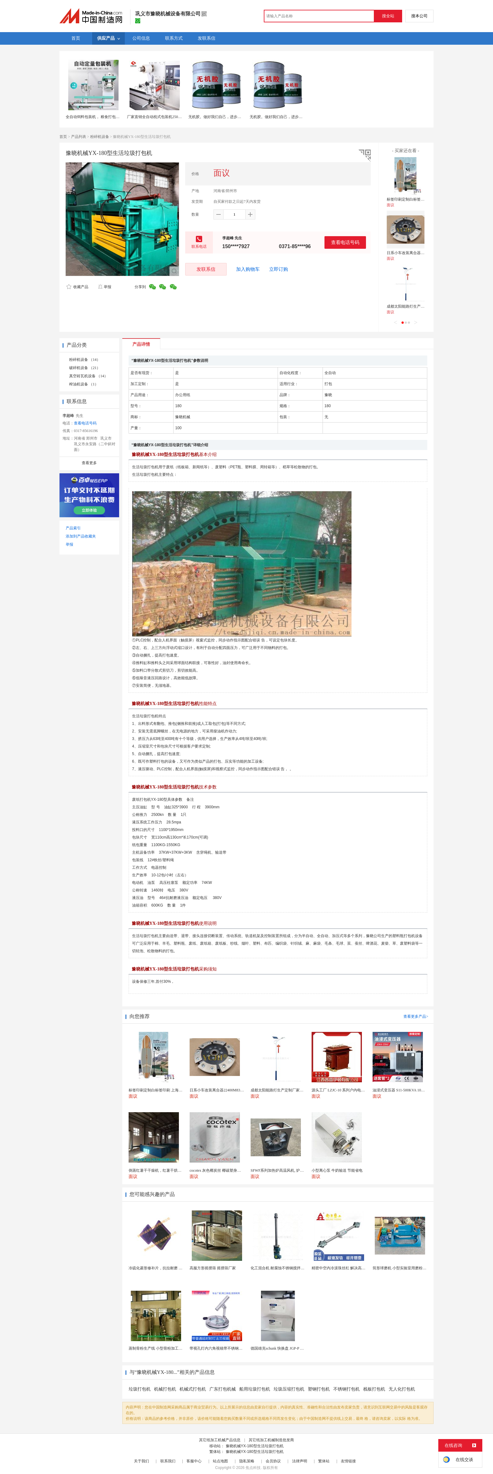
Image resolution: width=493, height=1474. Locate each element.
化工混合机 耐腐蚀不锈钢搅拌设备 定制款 (285, 1268)
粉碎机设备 (99, 136)
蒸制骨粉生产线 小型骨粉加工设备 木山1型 (164, 1348)
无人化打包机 (402, 1389)
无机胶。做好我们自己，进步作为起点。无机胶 (228, 117)
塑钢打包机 (319, 1389)
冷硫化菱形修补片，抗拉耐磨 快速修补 (161, 1268)
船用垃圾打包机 (254, 1389)
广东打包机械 (222, 1389)
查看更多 (89, 463)
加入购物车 (248, 269)
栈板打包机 (374, 1389)
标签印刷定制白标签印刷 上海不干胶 (417, 199)
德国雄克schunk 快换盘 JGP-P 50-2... (280, 1348)
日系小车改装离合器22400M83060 (415, 253)
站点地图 (220, 1461)
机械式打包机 (193, 1389)
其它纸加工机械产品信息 (220, 1440)
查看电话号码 (345, 242)
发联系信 (206, 269)
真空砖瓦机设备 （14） (88, 376)
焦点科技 (253, 1467)
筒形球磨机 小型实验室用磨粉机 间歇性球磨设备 (413, 1268)
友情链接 (348, 1461)
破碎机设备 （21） (84, 368)
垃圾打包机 (140, 1389)
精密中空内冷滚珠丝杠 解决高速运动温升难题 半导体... (357, 1268)
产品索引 (73, 528)
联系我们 (167, 1461)
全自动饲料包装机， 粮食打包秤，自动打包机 (104, 117)
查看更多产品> (415, 1016)
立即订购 (278, 269)
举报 (104, 287)
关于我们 (141, 1461)
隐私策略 (246, 1461)
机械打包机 (165, 1389)
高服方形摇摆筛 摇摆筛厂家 (213, 1268)
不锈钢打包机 (346, 1389)
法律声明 (299, 1461)
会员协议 (273, 1461)
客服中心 (194, 1461)
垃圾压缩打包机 (289, 1389)
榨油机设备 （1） (83, 384)
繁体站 (324, 1461)
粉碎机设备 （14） (84, 359)
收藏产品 (77, 287)
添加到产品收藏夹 (81, 536)
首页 (63, 136)
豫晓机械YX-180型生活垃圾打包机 (255, 1446)
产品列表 (78, 136)
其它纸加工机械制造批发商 (271, 1440)
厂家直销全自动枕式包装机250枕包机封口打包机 (167, 117)
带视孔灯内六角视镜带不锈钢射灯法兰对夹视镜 (229, 1348)
